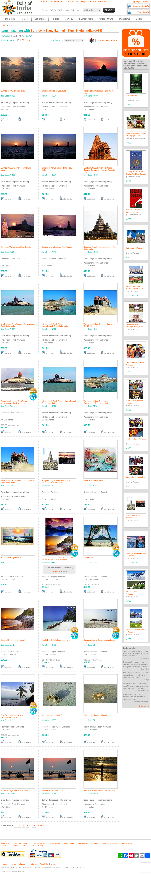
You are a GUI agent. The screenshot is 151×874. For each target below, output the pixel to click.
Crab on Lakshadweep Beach (54, 715)
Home (44, 1)
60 (23, 40)
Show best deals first (109, 40)
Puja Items (124, 19)
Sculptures (40, 19)
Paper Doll (95, 843)
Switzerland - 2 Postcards (135, 248)
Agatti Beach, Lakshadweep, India (55, 640)
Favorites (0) (143, 12)
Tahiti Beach (88, 558)
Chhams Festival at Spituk (135, 477)
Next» (41, 825)
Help (83, 1)
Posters (25, 19)
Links (53, 864)
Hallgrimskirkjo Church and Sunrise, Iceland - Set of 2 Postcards (56, 482)
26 (34, 825)
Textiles (55, 19)
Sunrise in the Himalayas (94, 481)
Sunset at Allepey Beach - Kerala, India (99, 790)
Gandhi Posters (39, 843)
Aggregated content (5, 844)
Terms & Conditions (97, 1)
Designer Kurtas (37, 845)
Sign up (136, 1)
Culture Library (57, 1)
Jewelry (69, 19)
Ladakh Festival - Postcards (136, 439)
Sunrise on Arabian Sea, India (13, 91)
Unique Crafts (106, 19)
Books (139, 19)
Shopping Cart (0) (141, 6)
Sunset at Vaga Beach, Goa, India (14, 790)
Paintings (10, 19)
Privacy (4, 864)
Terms (13, 864)
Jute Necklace (83, 843)
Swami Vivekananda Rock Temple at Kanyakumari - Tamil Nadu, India (15, 402)
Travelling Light (131, 95)
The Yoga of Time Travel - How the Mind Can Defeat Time (135, 174)
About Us (44, 864)
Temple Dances (54, 843)
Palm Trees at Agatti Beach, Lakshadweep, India (12, 716)
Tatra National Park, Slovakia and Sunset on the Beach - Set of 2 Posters (58, 559)
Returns (33, 864)
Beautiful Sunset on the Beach (13, 640)
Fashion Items (86, 19)
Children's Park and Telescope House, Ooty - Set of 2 (135, 327)
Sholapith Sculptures (22, 843)
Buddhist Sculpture (110, 843)
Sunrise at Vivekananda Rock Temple (16, 247)
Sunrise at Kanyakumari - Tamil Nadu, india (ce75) (66, 30)
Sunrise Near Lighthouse (11, 558)
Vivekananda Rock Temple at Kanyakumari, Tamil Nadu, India (55, 325)
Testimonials (72, 1)
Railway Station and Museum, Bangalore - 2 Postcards (134, 288)
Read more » (144, 706)
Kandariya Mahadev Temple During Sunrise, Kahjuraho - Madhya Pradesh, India (99, 170)
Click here (55, 571)
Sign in (146, 1)
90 (28, 40)
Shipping (23, 864)
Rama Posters (69, 843)
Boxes (25, 845)
